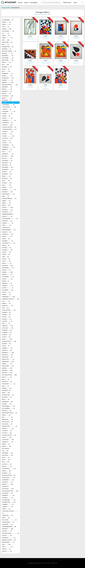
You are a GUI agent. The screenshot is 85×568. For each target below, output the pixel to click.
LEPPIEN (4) (6, 343)
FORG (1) (6, 225)
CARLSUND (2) (8, 111)
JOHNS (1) (6, 294)
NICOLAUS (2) (7, 424)
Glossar (53, 563)
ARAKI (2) (7, 37)
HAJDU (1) (6, 263)
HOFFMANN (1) (8, 276)
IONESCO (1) (7, 285)
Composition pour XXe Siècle (45, 86)
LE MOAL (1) (6, 334)
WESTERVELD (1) (8, 542)
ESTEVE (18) (7, 207)
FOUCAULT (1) (6, 227)
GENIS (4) (6, 238)
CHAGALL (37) (7, 125)
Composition (76, 61)
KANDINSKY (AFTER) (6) (10, 299)
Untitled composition (60, 37)
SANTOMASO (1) (9, 468)
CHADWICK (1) (9, 120)
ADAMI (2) (6, 22)
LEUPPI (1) (6, 346)
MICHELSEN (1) (8, 383)
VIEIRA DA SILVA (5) (10, 533)
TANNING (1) (8, 504)
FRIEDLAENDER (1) (9, 229)
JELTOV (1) (6, 292)
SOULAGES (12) (8, 488)
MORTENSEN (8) (8, 406)
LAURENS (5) (7, 332)
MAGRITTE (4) (7, 354)
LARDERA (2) (7, 330)
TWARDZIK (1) (7, 515)
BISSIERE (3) (7, 66)
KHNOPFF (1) (7, 305)
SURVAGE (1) (7, 497)
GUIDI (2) (6, 261)
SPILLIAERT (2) (7, 493)
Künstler (20, 2)
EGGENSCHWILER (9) (9, 198)
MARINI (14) (7, 368)
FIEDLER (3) (7, 216)
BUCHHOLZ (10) (7, 95)
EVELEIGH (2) (7, 209)
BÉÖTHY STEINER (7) (9, 51)
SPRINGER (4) (8, 495)
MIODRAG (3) (6, 390)
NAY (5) (7, 417)
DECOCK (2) (7, 158)
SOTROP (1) (5, 486)
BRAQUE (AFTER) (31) (10, 84)
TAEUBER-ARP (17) (9, 502)
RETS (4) (5, 462)
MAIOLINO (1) (7, 357)
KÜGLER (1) (6, 319)
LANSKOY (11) (7, 325)
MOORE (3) (6, 404)
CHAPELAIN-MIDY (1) (9, 129)
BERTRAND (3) (7, 60)
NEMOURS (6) (7, 419)
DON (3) (6, 185)
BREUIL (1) (7, 89)
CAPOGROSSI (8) (9, 107)
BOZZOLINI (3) (8, 78)
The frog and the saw (30, 61)
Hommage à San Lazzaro (45, 61)
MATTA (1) (7, 377)
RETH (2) (6, 459)
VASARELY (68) (7, 528)
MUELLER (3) (6, 410)
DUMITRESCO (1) (8, 194)
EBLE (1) (5, 196)
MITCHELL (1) (7, 397)
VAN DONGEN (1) (8, 522)
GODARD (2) (7, 250)
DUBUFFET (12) (7, 191)
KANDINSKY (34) (8, 296)
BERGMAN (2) (7, 55)
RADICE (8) (6, 446)
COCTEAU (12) (7, 138)
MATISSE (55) (7, 372)
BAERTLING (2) (7, 42)
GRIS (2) (5, 256)
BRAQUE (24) (7, 82)
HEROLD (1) (7, 274)
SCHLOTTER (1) (8, 477)
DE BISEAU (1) (7, 154)
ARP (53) (5, 40)
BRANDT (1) (7, 80)
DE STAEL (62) (7, 156)
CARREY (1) (7, 113)
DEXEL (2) (6, 176)
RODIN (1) (6, 466)
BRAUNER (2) (7, 87)
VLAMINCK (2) (8, 537)
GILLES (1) (5, 245)
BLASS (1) (5, 69)
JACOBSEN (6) (7, 290)
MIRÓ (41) (6, 392)
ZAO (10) (6, 544)
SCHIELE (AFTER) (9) (8, 475)
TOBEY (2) (6, 508)
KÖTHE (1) (6, 316)
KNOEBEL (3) (6, 312)
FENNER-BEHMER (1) (7, 214)
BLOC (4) (6, 71)
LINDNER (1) (7, 348)
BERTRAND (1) (7, 58)
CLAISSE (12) (8, 136)
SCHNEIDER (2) (8, 479)
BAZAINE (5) (6, 49)
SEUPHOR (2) (7, 482)
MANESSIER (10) (8, 361)
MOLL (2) (5, 399)
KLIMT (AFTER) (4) (8, 310)
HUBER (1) (5, 281)
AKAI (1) (5, 26)
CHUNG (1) (7, 133)
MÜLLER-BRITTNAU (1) (9, 412)
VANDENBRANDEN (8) (9, 526)
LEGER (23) (7, 339)
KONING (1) (6, 314)
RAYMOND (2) (7, 453)
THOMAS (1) (7, 506)
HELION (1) (6, 270)
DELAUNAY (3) (7, 169)
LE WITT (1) (6, 337)
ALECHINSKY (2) (8, 31)
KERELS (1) (6, 303)
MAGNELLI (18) (8, 352)
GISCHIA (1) (6, 247)
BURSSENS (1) (6, 100)
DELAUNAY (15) (7, 167)
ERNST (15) (6, 205)
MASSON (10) (7, 370)
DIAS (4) (6, 180)
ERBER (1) (6, 203)
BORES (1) (7, 75)
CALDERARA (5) (8, 104)
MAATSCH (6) (7, 350)
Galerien (26, 2)
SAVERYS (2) (6, 473)
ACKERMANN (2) (7, 20)
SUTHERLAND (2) (8, 500)
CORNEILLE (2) (8, 147)
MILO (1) (5, 386)
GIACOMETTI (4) (8, 243)
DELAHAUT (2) (6, 162)
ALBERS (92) (6, 29)
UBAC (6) (6, 517)
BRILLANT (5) (7, 91)
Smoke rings (30, 37)
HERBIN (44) (7, 272)
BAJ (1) (5, 44)
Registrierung (67, 2)
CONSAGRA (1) (7, 145)
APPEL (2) (6, 35)
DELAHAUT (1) (6, 165)
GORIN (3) (6, 254)
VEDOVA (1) (7, 531)
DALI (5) (6, 151)
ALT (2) (5, 33)
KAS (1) (6, 301)
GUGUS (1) (6, 258)
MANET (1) (7, 363)
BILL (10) (5, 64)
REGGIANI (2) (7, 455)
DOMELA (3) (6, 183)
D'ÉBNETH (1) (7, 149)
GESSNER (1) (7, 241)
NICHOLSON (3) (7, 421)
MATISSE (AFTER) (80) (9, 375)
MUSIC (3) (6, 415)
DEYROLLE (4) (7, 178)
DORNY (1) (7, 187)
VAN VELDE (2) (7, 524)
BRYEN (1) (6, 93)
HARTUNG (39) (7, 265)
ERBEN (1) (6, 200)
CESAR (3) (7, 118)
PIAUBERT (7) (7, 430)
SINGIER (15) (7, 484)
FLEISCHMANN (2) (10, 218)
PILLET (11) (7, 437)
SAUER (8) (6, 471)
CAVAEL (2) (6, 116)
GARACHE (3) (7, 234)
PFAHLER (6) (8, 428)
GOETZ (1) (6, 252)
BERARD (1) (7, 53)
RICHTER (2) (6, 464)
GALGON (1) (6, 232)
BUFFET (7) (7, 98)
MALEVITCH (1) (8, 359)
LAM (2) (6, 323)
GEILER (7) (7, 236)
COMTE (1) (6, 142)
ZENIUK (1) (6, 549)
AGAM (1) (6, 24)
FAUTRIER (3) (7, 212)
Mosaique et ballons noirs (45, 37)
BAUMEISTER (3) (7, 46)
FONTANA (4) (7, 220)
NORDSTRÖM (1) (9, 426)
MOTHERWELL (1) (8, 408)
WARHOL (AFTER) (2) (9, 540)
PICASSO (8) (6, 433)
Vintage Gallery (6, 7)
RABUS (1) (6, 444)
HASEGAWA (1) (8, 267)
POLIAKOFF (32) (8, 439)
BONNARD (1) (7, 73)
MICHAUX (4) (7, 381)
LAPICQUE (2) (7, 328)
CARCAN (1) (6, 109)
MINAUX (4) (6, 388)
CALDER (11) (8, 102)
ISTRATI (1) (7, 287)
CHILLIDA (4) (7, 131)
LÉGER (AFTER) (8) (9, 341)
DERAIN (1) (6, 171)
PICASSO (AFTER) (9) (9, 435)
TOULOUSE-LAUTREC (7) (10, 512)
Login (75, 2)
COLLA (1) (6, 140)
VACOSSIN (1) (9, 520)
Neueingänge (33, 2)
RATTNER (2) (5, 448)
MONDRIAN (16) (7, 401)
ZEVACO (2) (7, 551)
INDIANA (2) (7, 283)
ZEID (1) (7, 546)
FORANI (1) (7, 223)
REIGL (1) (5, 457)
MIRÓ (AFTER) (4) (8, 395)
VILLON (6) (7, 535)
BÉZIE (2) (6, 62)
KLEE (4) (5, 308)
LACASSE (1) (7, 321)
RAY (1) (5, 450)
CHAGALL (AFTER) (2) (9, 127)
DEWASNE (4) (7, 174)
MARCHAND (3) (7, 366)
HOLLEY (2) (7, 279)
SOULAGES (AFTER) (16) (10, 491)
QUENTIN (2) (7, 441)
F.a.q (56, 563)
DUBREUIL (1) (9, 189)
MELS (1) (5, 379)
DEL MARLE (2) (7, 160)
